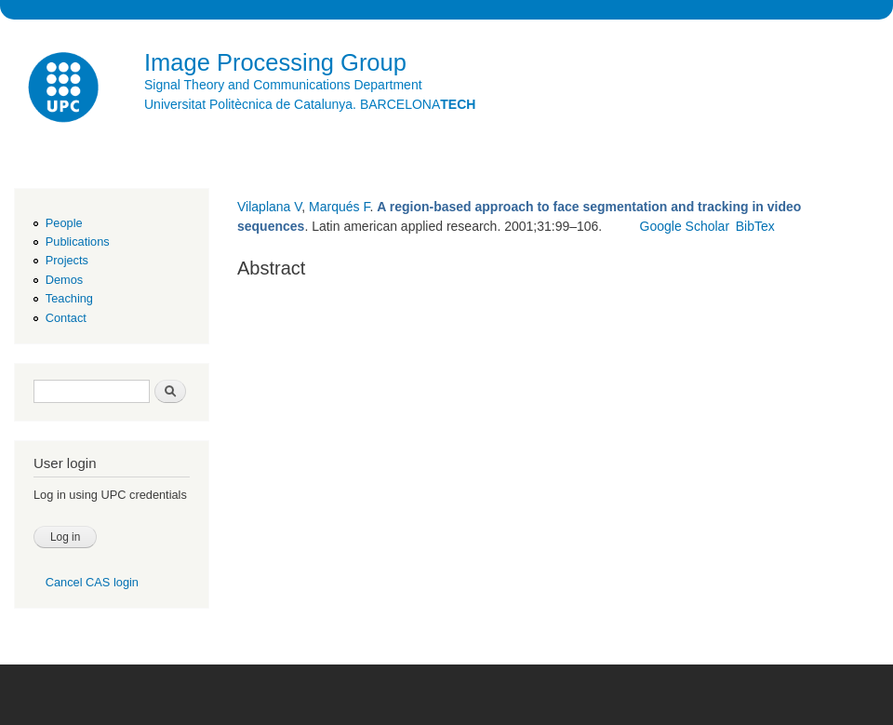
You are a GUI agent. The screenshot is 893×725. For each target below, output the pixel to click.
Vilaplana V (269, 206)
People (64, 223)
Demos (64, 280)
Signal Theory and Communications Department (283, 84)
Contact (66, 318)
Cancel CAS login (92, 582)
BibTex (755, 226)
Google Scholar (685, 226)
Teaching (69, 298)
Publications (78, 241)
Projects (67, 260)
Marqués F (339, 206)
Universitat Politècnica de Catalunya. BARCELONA (309, 104)
